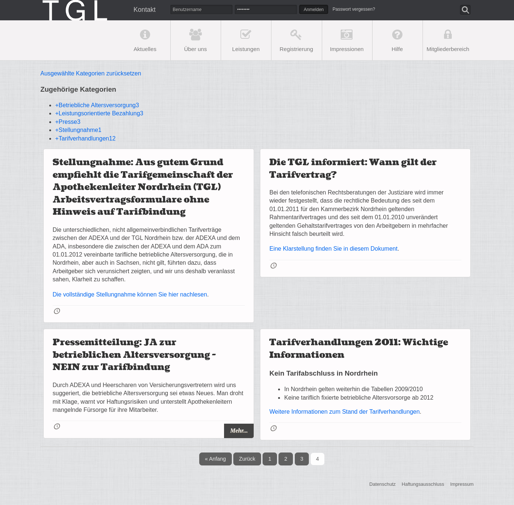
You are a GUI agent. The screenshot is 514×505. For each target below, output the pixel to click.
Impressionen (347, 49)
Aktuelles (145, 49)
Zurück (247, 459)
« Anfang (215, 459)
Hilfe (397, 49)
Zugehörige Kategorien (78, 89)
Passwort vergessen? (354, 9)
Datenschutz (382, 484)
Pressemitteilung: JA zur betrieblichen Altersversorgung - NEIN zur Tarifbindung (134, 355)
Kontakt (145, 9)
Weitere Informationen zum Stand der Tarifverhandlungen (344, 412)
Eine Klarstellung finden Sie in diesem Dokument (333, 248)
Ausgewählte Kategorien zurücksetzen (90, 73)
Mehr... (239, 430)
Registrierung (296, 49)
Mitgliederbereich (448, 49)
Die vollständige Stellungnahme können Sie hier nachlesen (130, 294)
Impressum (462, 484)
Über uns (195, 49)
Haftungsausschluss (423, 484)
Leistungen (246, 49)
